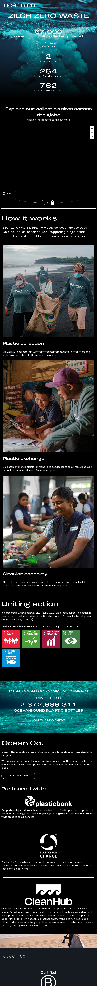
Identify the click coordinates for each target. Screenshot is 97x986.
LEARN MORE (18, 776)
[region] (48, 160)
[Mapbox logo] (8, 193)
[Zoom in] (92, 128)
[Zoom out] (92, 133)
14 (31, 619)
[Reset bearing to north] (92, 137)
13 (23, 619)
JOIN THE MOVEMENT (48, 720)
